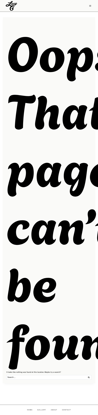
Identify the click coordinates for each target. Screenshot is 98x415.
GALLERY (41, 410)
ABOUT (54, 410)
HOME (30, 410)
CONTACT (66, 410)
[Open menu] (90, 6)
